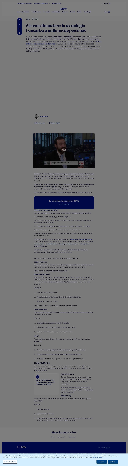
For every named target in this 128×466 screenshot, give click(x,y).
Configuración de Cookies (10, 461)
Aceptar (102, 461)
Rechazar (112, 461)
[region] (64, 459)
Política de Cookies (97, 457)
